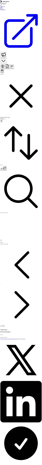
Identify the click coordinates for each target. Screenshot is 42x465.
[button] (22, 284)
